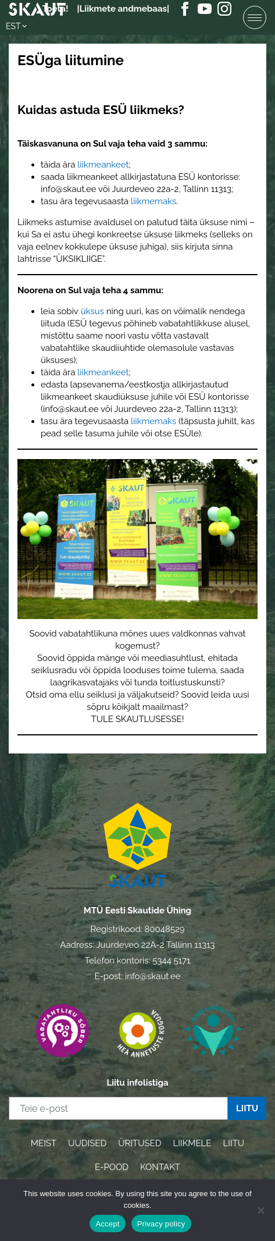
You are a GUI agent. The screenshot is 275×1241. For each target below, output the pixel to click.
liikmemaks (153, 201)
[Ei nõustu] (260, 1210)
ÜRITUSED (139, 1143)
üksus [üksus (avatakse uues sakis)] (92, 311)
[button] (17, 26)
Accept (107, 1223)
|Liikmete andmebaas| (123, 8)
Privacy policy (161, 1223)
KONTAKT (160, 1167)
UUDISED (87, 1143)
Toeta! (55, 8)
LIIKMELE (192, 1143)
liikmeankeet (102, 164)
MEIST (43, 1143)
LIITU (233, 1143)
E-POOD (111, 1167)
